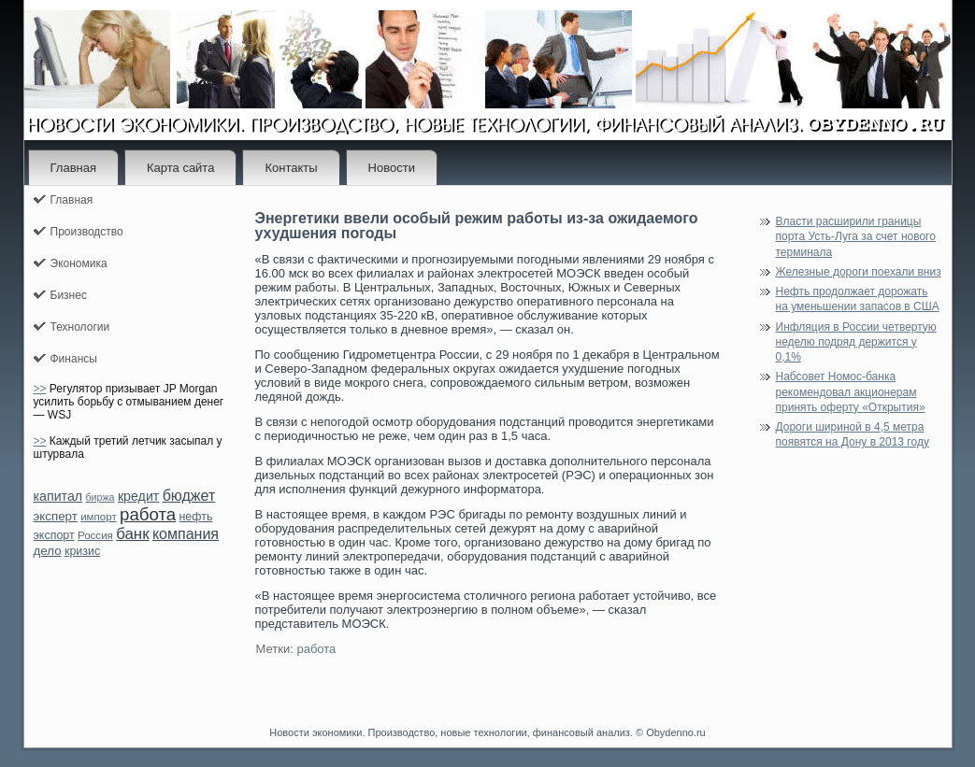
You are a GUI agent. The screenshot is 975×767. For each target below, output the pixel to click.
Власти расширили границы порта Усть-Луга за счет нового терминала (856, 237)
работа (148, 514)
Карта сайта (180, 168)
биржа (99, 497)
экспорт (54, 535)
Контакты (291, 168)
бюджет (189, 496)
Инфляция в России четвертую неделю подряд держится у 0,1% (856, 342)
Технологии (80, 327)
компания (185, 534)
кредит (138, 496)
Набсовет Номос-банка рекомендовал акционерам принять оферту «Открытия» (850, 392)
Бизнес (68, 295)
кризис (82, 551)
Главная (73, 168)
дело (48, 551)
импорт (98, 516)
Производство (86, 231)
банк (132, 534)
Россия (95, 535)
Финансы (73, 358)
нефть (196, 516)
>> (40, 388)
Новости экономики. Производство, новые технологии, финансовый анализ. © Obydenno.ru (487, 732)
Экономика (79, 263)
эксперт (56, 516)
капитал (58, 496)
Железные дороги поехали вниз (858, 271)
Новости (391, 168)
